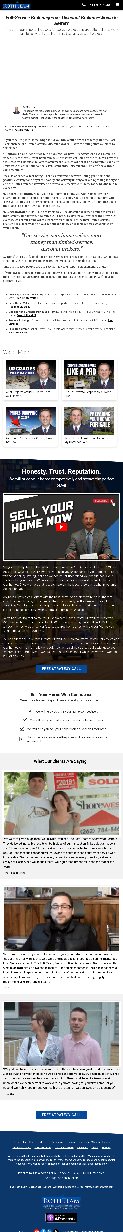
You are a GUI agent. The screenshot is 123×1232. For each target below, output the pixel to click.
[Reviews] (106, 1147)
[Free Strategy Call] (32, 1142)
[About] (95, 1147)
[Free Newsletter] (43, 1147)
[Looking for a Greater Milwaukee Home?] (89, 1142)
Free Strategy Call (23, 129)
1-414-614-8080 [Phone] (96, 5)
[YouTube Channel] (64, 1147)
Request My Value (19, 306)
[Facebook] (82, 1147)
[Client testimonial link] (61, 803)
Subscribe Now (18, 332)
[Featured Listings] (22, 1147)
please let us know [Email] (97, 1163)
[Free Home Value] (55, 1142)
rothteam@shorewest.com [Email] (99, 1187)
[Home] (15, 4)
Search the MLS (26, 315)
